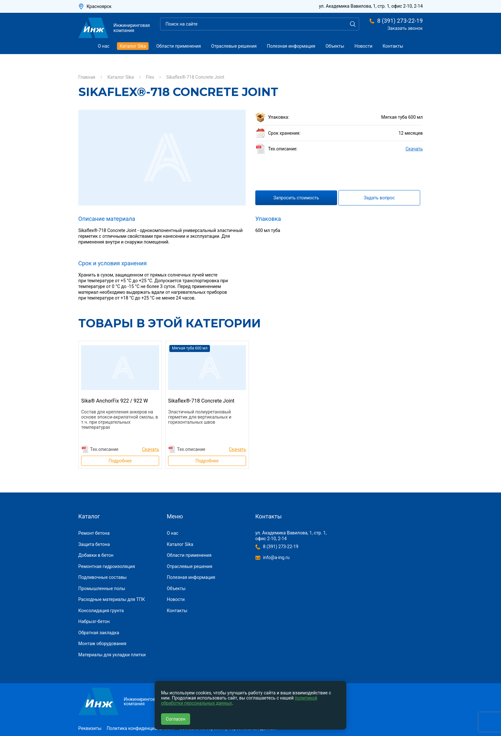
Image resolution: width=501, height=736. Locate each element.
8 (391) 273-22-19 (400, 21)
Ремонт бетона (94, 533)
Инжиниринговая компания (114, 28)
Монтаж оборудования (102, 643)
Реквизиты (90, 728)
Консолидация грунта (101, 610)
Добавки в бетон (95, 555)
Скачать (414, 148)
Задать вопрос (379, 197)
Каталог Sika (132, 46)
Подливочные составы (102, 577)
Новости (363, 46)
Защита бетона (94, 544)
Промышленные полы (101, 588)
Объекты (335, 46)
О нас (103, 46)
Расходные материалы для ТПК (111, 599)
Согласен (175, 719)
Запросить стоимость (296, 197)
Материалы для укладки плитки (112, 654)
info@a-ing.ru (276, 557)
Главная (86, 77)
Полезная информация (291, 46)
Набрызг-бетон (94, 621)
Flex (150, 77)
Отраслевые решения (234, 46)
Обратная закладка (98, 632)
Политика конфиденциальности (140, 728)
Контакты (393, 46)
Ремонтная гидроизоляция (106, 566)
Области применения (178, 46)
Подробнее (120, 460)
